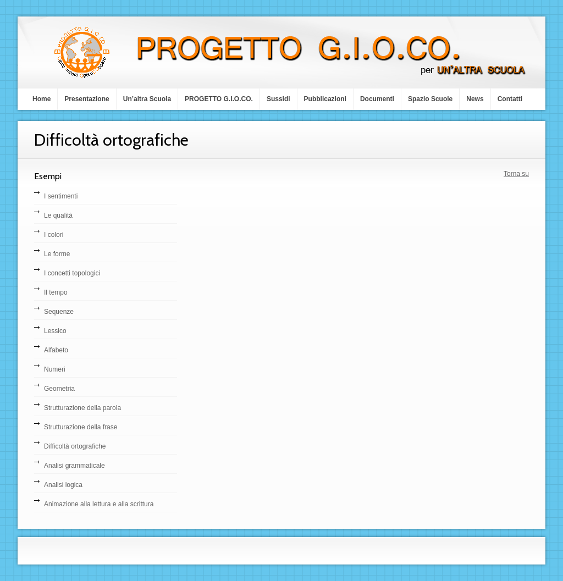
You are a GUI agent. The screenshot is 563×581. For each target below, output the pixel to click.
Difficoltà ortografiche (75, 446)
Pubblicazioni (325, 99)
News (474, 99)
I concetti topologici (72, 273)
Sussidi (278, 99)
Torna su (516, 174)
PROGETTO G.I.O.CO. (219, 99)
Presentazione (86, 99)
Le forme (57, 254)
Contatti (510, 99)
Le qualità (58, 215)
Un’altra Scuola (147, 99)
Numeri (54, 369)
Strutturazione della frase (80, 427)
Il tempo (56, 292)
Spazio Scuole (430, 99)
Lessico (55, 331)
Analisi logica (63, 485)
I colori (53, 235)
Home (41, 99)
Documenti (377, 99)
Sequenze (59, 312)
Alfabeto (56, 350)
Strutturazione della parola (82, 408)
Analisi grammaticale (74, 465)
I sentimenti (61, 196)
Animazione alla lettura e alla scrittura (98, 504)
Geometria (59, 388)
